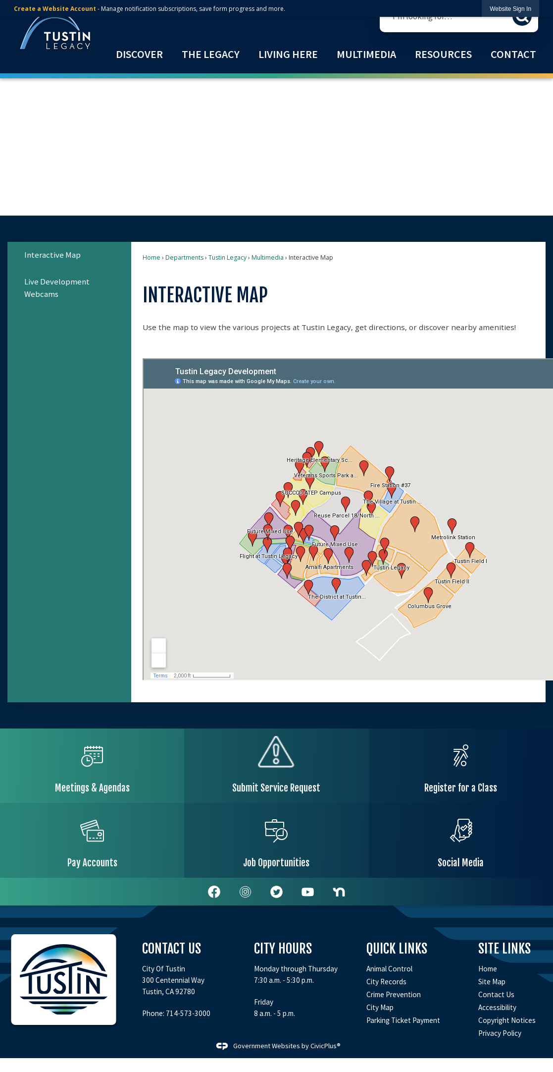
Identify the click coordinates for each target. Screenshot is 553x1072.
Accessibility (497, 1007)
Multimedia (267, 257)
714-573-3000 (188, 1013)
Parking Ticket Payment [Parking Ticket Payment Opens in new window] (403, 1020)
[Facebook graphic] (214, 891)
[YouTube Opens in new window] (308, 891)
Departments (184, 257)
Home (151, 257)
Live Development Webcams (57, 288)
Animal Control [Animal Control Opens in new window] (389, 968)
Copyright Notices (507, 1020)
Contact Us (496, 994)
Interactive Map (52, 255)
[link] (510, 8)
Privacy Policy (499, 1033)
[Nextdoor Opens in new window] (339, 891)
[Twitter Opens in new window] (276, 891)
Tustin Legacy (227, 257)
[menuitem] (138, 54)
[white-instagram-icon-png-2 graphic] (245, 891)
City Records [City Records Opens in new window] (386, 981)
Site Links (504, 948)
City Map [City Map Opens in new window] (380, 1007)
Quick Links (396, 948)
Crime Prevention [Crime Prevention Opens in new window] (393, 994)
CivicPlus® (325, 1045)
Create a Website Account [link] (55, 8)
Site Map (491, 981)
